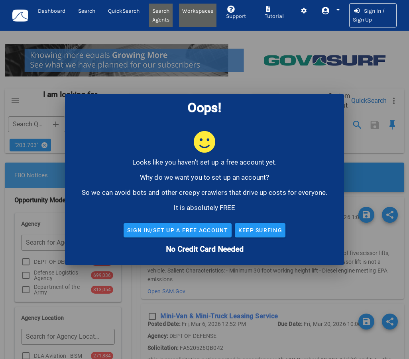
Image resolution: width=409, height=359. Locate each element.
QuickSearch (124, 11)
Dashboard (51, 11)
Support (236, 13)
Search (86, 11)
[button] (330, 10)
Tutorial (274, 13)
